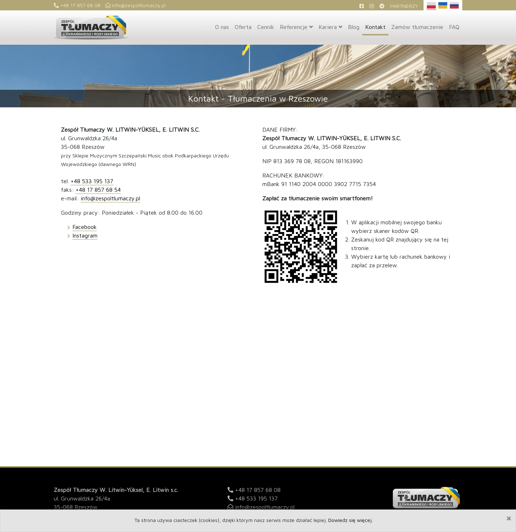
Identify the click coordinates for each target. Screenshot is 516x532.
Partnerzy (404, 6)
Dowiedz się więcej (350, 520)
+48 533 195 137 (92, 181)
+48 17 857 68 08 (77, 5)
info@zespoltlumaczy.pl (135, 5)
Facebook (84, 227)
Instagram (84, 235)
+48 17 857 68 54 (98, 189)
